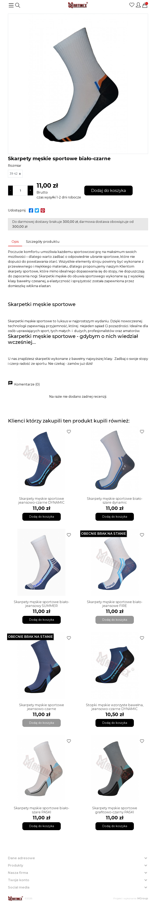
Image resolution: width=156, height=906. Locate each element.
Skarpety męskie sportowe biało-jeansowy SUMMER (41, 604)
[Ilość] (20, 190)
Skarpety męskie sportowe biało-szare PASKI (41, 810)
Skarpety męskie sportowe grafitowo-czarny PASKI (114, 810)
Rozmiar (14, 166)
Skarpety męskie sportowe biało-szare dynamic (114, 500)
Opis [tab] (15, 242)
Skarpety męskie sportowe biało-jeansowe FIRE (114, 604)
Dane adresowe (21, 858)
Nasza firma (18, 873)
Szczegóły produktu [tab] (43, 242)
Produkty (15, 865)
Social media (18, 887)
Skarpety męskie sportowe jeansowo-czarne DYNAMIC (41, 500)
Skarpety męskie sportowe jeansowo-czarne (41, 707)
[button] (17, 5)
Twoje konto (18, 880)
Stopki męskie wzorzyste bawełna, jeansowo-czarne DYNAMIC (114, 707)
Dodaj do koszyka (108, 190)
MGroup (142, 898)
